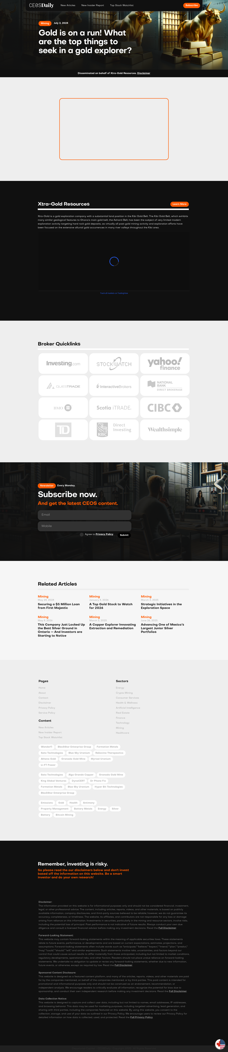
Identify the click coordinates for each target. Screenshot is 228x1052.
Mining (45, 23)
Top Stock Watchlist (121, 5)
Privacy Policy (102, 534)
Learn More (177, 204)
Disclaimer (143, 73)
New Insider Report (92, 5)
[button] (220, 1044)
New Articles (68, 5)
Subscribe (192, 5)
